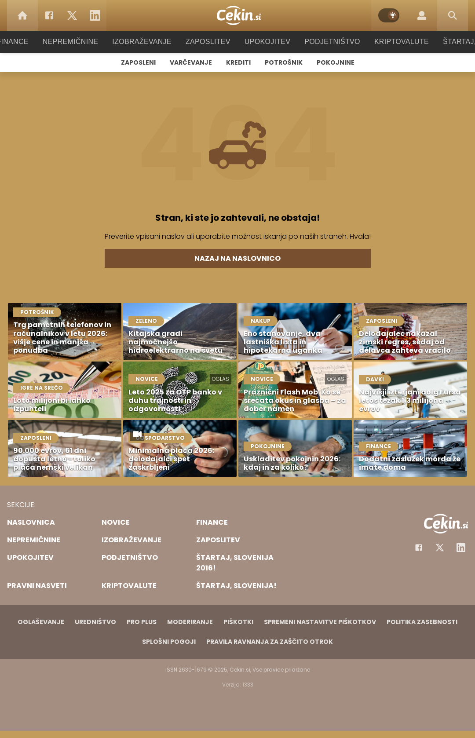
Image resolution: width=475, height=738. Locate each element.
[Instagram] (461, 548)
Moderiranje (190, 621)
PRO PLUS (142, 621)
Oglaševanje (41, 621)
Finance (24, 41)
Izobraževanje (145, 41)
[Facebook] (49, 15)
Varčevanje (191, 62)
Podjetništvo (326, 41)
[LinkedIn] (95, 15)
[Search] (452, 15)
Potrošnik (284, 62)
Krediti (238, 62)
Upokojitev (264, 41)
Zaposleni (138, 62)
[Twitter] (72, 15)
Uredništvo (95, 621)
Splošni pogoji (169, 641)
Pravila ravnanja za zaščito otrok (269, 641)
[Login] (421, 15)
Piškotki (238, 621)
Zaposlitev (208, 41)
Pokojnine (335, 62)
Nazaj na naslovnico (237, 258)
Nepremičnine (79, 41)
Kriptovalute (392, 41)
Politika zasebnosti (422, 621)
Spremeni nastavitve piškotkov (320, 621)
